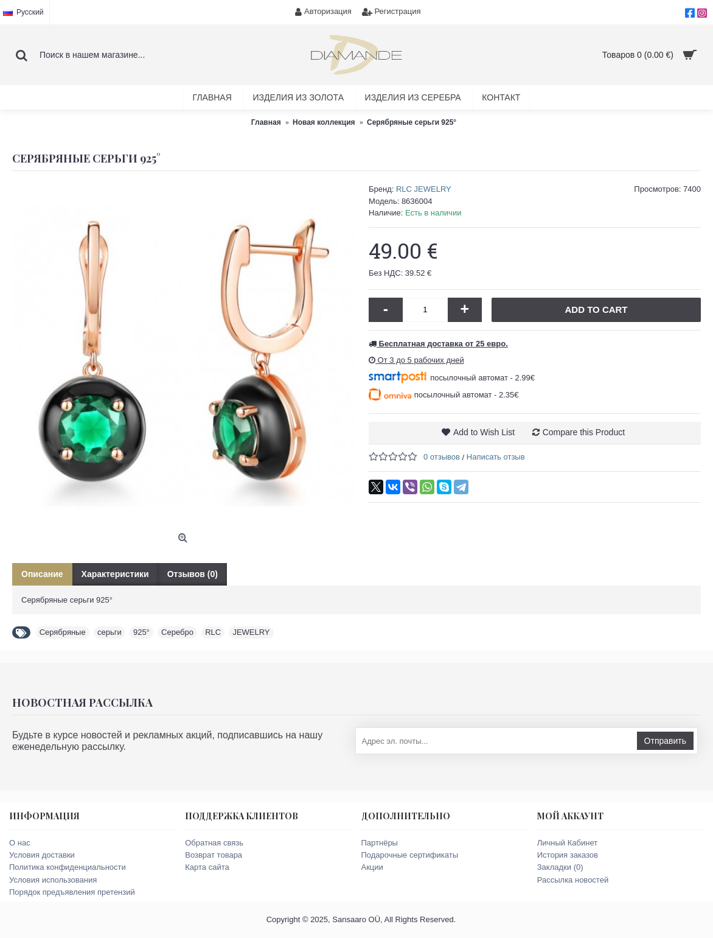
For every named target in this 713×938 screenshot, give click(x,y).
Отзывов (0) (192, 574)
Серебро (177, 632)
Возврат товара (213, 854)
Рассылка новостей (572, 879)
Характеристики (115, 574)
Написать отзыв (496, 456)
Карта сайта (207, 867)
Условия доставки (42, 854)
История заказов (567, 854)
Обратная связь (214, 842)
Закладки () (560, 867)
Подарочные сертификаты (409, 854)
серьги (109, 632)
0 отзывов (441, 456)
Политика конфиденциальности (67, 867)
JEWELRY (251, 632)
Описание (42, 574)
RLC (213, 632)
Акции (372, 867)
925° (141, 632)
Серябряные (63, 632)
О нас (19, 842)
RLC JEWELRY (423, 189)
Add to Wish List (484, 432)
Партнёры (379, 842)
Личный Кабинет (567, 842)
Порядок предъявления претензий (72, 892)
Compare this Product (584, 432)
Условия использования (53, 879)
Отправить (665, 741)
